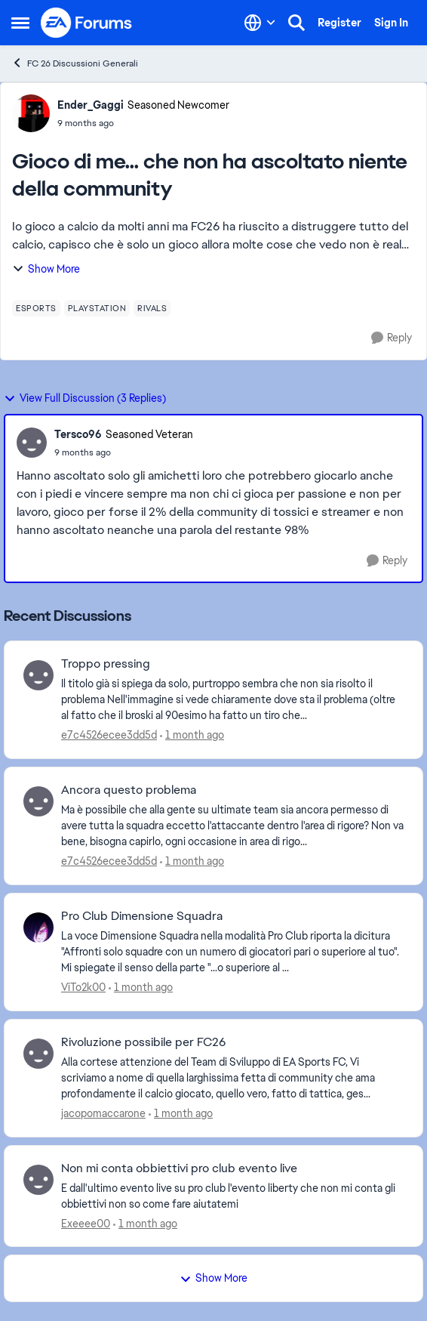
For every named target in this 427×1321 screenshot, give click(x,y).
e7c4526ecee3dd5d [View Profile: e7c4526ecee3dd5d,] (109, 735)
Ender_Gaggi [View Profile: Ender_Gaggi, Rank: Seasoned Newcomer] (90, 105)
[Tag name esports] (36, 308)
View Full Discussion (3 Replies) (85, 398)
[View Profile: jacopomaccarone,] (38, 1054)
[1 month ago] (192, 735)
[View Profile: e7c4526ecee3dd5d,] (38, 675)
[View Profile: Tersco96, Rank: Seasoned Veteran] (32, 442)
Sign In (391, 22)
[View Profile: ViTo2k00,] (38, 927)
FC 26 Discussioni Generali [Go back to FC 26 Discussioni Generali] (74, 63)
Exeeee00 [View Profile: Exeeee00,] (85, 1223)
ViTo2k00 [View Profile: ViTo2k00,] (83, 987)
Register (339, 22)
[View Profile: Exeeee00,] (38, 1180)
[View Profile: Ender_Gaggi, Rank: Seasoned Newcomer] (31, 113)
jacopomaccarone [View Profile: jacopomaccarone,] (103, 1113)
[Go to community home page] (87, 23)
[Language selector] (260, 23)
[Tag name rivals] (152, 308)
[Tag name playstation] (97, 308)
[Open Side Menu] (20, 22)
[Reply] (391, 338)
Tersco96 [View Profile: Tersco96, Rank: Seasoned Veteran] (78, 434)
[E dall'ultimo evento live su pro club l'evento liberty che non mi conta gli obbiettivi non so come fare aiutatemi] (232, 1195)
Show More (46, 269)
